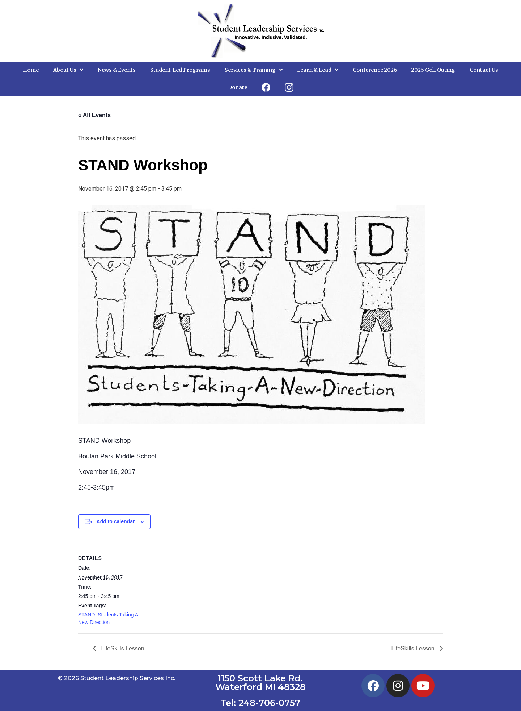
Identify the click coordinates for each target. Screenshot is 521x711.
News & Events (117, 70)
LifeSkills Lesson (121, 648)
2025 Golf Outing (433, 70)
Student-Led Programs (180, 70)
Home (31, 70)
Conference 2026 (375, 70)
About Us (68, 70)
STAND (86, 615)
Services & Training (254, 70)
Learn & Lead (317, 70)
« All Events (94, 115)
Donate (237, 87)
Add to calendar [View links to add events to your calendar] (116, 521)
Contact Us (484, 70)
